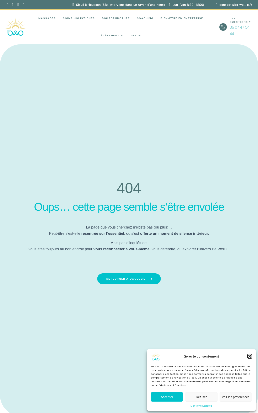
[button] (250, 356)
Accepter (167, 397)
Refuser (201, 397)
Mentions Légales (201, 405)
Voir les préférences (235, 397)
